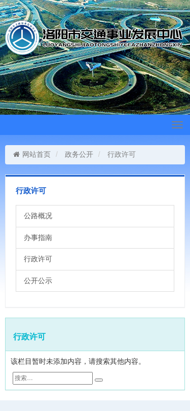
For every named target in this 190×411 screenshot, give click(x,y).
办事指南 (38, 237)
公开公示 (38, 281)
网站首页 (32, 154)
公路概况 (38, 216)
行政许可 (38, 259)
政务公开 (79, 154)
